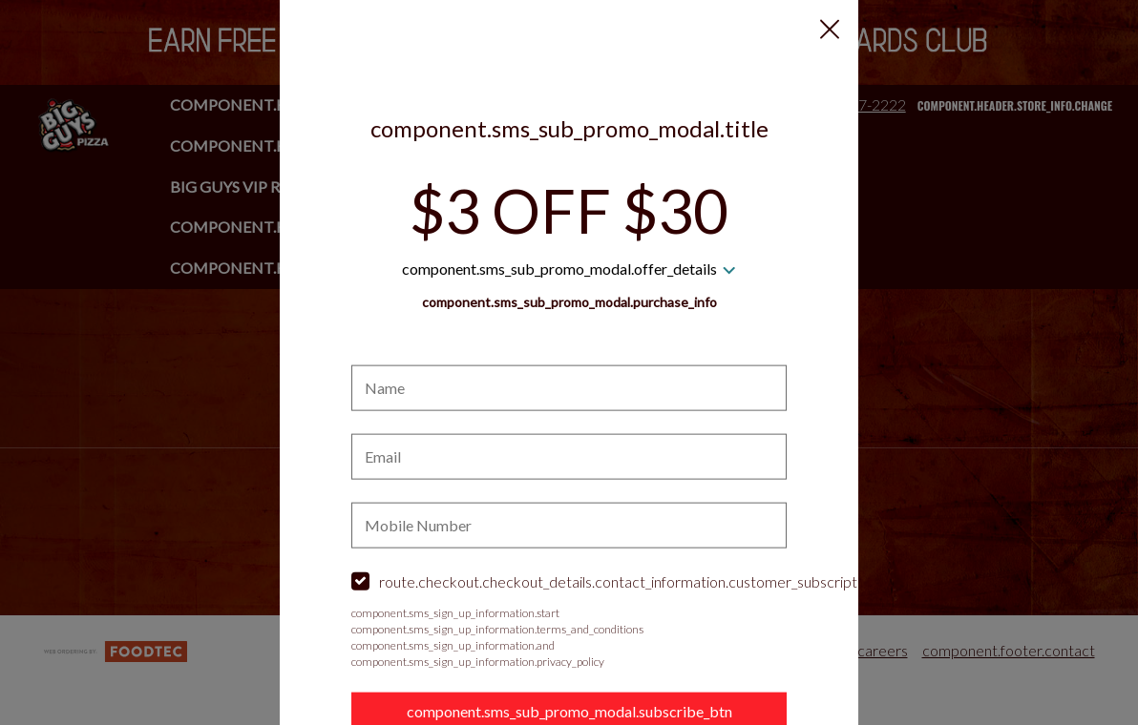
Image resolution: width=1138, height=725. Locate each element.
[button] (829, 30)
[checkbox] (569, 582)
